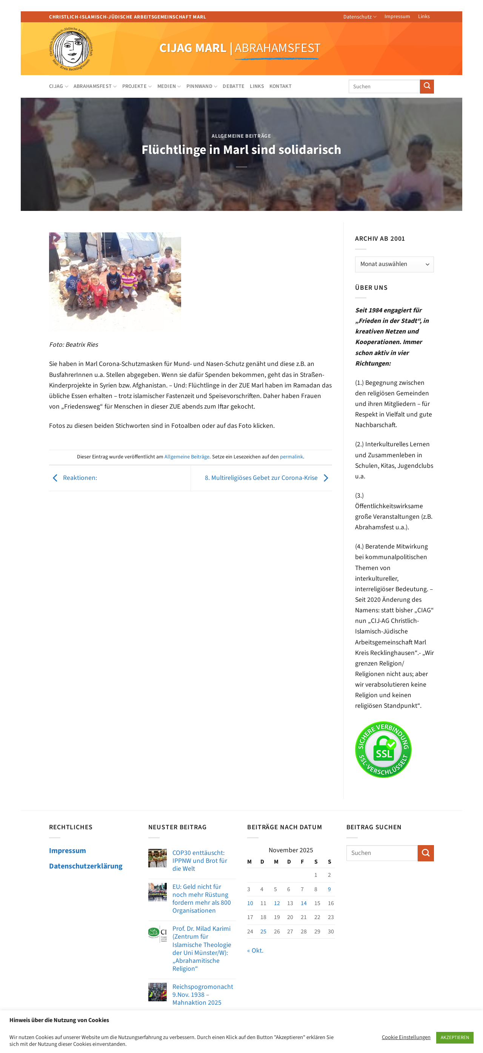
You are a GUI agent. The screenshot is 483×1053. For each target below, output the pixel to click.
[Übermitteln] (427, 87)
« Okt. (255, 950)
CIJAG (58, 86)
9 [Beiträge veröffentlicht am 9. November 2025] (329, 889)
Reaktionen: (73, 478)
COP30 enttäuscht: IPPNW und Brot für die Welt (199, 861)
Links (424, 16)
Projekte (137, 86)
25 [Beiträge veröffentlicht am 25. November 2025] (263, 931)
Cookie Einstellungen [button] (406, 1037)
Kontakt (280, 86)
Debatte (234, 86)
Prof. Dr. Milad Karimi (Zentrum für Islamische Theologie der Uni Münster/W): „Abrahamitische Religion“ (201, 949)
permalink (291, 457)
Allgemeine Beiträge (241, 136)
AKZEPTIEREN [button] (455, 1037)
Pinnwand (202, 86)
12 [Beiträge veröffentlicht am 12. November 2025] (277, 903)
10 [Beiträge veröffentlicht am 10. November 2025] (250, 903)
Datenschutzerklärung (86, 866)
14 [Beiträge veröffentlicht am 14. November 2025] (304, 903)
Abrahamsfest (95, 86)
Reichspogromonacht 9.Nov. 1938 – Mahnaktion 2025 (202, 995)
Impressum (397, 16)
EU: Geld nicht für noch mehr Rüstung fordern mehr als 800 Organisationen (201, 899)
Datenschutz (360, 17)
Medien (169, 86)
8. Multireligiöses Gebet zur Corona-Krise (268, 478)
